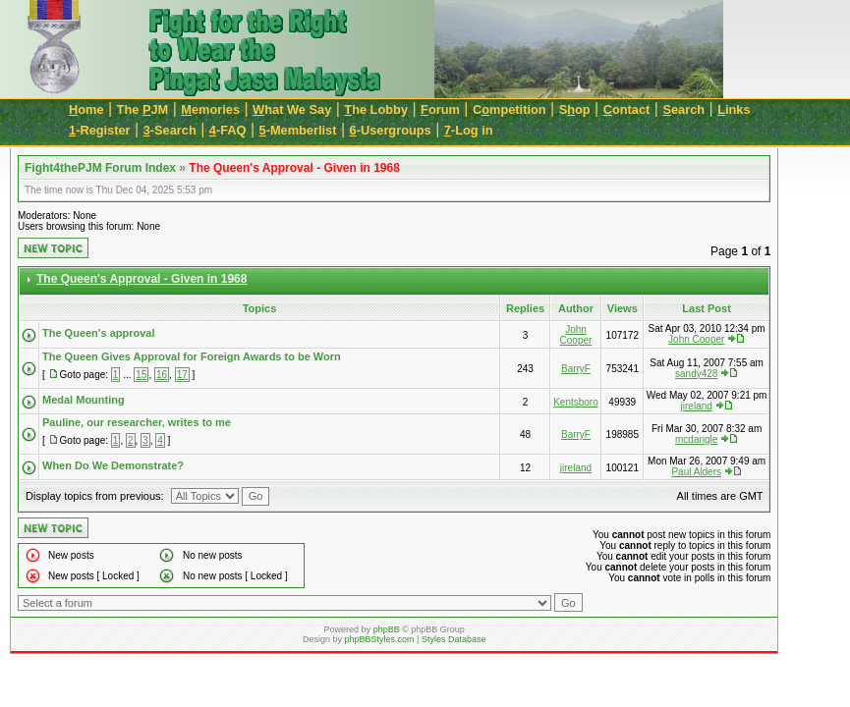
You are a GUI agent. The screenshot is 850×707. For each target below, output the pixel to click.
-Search (170, 130)
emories (210, 109)
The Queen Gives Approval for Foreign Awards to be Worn (191, 356)
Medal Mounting (83, 400)
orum (440, 109)
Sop (575, 109)
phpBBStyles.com (380, 639)
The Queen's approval (98, 333)
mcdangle (696, 439)
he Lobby (376, 109)
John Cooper (576, 335)
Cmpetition (509, 109)
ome (86, 109)
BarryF (576, 368)
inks (733, 109)
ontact (627, 109)
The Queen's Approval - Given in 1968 (294, 168)
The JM (143, 109)
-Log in (468, 130)
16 (161, 374)
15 (141, 374)
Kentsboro (575, 402)
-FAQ (228, 130)
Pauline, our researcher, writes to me (136, 422)
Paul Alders (696, 471)
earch (683, 109)
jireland (696, 406)
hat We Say (292, 109)
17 (182, 374)
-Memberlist (298, 130)
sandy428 (696, 373)
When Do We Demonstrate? (113, 465)
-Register (100, 130)
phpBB (386, 629)
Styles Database (454, 639)
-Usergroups (390, 130)
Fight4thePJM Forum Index (100, 168)
